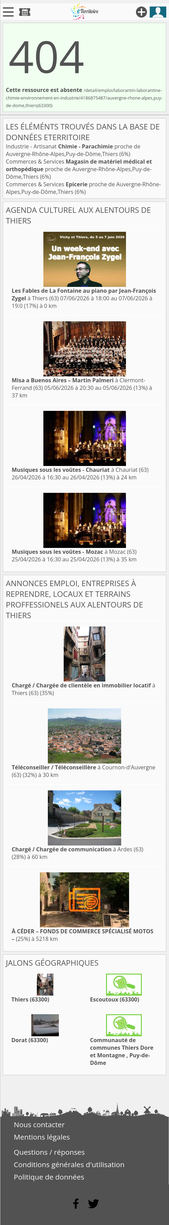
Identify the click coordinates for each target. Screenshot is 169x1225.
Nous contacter (39, 1124)
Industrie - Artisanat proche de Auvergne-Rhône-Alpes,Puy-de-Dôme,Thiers (73, 150)
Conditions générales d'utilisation (69, 1164)
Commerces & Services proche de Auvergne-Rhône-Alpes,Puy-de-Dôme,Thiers (79, 169)
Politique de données (49, 1177)
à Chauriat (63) (80, 470)
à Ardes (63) (77, 849)
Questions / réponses (49, 1152)
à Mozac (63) (74, 552)
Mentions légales (42, 1137)
